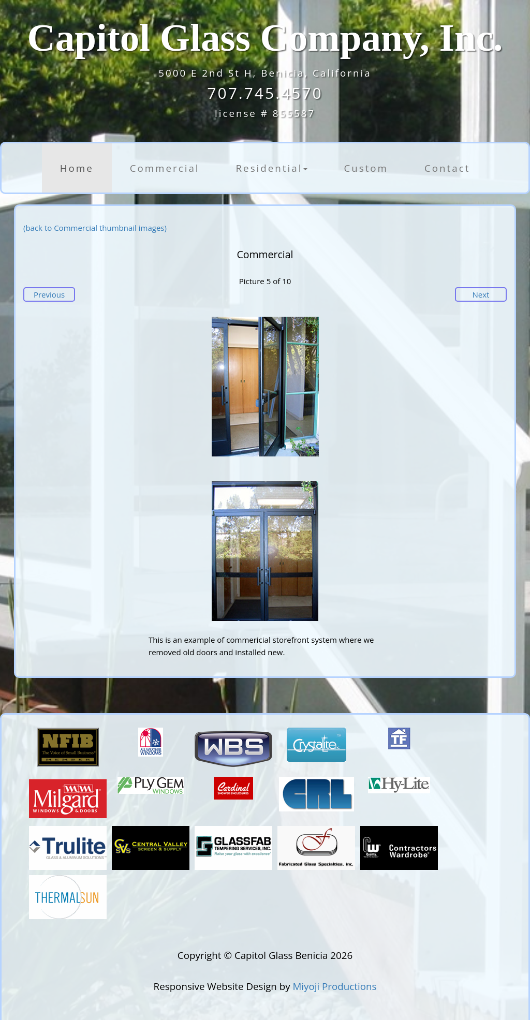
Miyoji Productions (334, 986)
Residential (272, 167)
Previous (49, 294)
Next (481, 294)
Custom (366, 167)
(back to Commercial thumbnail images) (95, 228)
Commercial (165, 167)
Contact (447, 167)
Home (77, 167)
